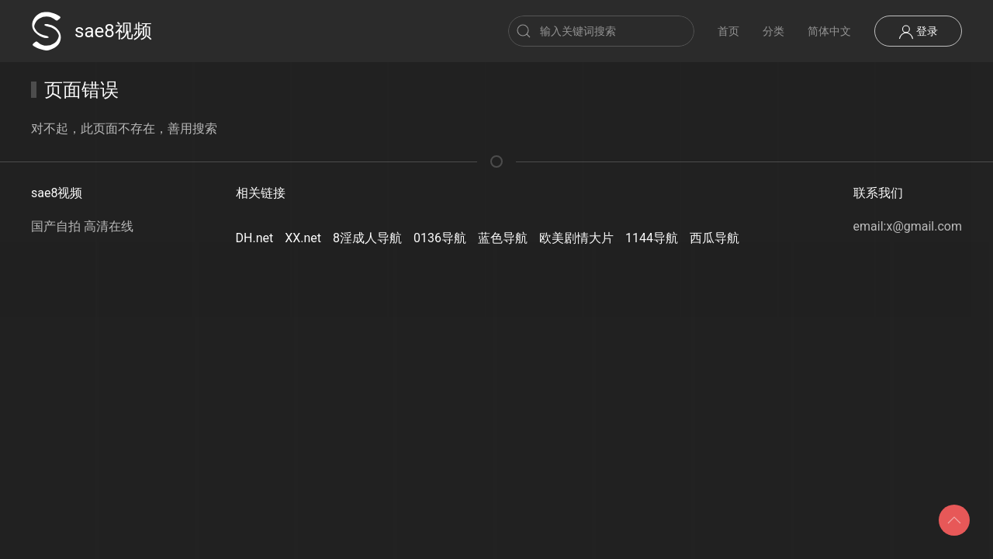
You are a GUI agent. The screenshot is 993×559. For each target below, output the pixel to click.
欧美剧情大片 (576, 238)
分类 (773, 31)
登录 (918, 32)
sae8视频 (91, 31)
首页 (728, 31)
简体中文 (829, 31)
